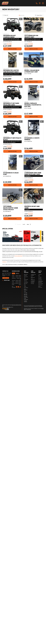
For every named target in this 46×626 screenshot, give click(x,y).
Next (29, 224)
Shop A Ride (8, 307)
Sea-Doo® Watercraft (25, 294)
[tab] (13, 273)
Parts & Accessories (40, 287)
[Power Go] (12, 309)
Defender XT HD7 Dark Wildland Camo (11, 104)
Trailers (25, 286)
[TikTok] (20, 287)
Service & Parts (40, 283)
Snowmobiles (26, 282)
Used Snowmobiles (33, 279)
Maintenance (40, 284)
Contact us (4, 261)
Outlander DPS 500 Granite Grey (31, 36)
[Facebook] (16, 287)
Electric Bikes (26, 287)
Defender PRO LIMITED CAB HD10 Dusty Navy (11, 71)
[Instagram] (18, 287)
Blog (39, 275)
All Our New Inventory (26, 275)
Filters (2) (5, 15)
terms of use (29, 309)
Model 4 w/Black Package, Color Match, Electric (32, 104)
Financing (32, 283)
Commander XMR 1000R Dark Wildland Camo (32, 173)
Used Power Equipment (33, 282)
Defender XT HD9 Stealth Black (12, 138)
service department (18, 255)
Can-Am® (25, 292)
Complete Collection (25, 301)
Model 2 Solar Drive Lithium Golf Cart (31, 71)
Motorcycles (26, 276)
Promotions (40, 279)
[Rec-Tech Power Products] (5, 3)
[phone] (37, 3)
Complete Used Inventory (33, 275)
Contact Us (40, 274)
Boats (25, 284)
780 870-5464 (5, 280)
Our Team (39, 277)
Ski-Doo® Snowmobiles (26, 297)
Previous (18, 224)
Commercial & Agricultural (40, 282)
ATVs (24, 278)
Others (25, 291)
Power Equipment (25, 289)
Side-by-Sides (26, 279)
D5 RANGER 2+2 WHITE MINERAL (31, 138)
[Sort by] (39, 15)
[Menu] (43, 3)
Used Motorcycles (33, 277)
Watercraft (25, 283)
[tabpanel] (16, 280)
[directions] (40, 3)
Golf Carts (25, 280)
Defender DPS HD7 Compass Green (9, 36)
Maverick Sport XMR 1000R (32, 207)
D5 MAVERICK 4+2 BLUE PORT (11, 173)
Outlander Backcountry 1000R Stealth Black (10, 208)
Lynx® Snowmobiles (26, 299)
